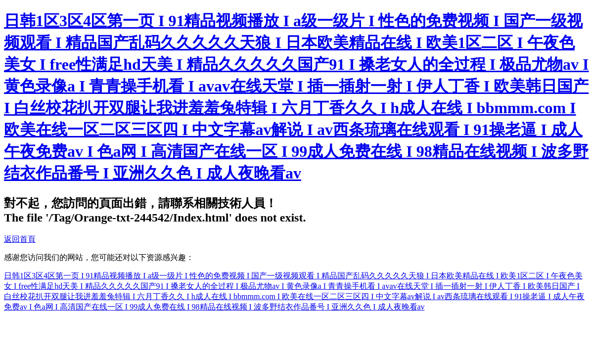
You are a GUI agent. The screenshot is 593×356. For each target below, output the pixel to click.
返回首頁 (20, 239)
